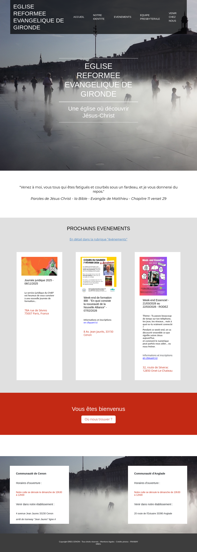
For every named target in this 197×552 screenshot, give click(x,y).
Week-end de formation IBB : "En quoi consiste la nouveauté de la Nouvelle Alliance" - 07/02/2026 (98, 304)
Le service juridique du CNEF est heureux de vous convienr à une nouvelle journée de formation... (39, 296)
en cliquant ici (91, 322)
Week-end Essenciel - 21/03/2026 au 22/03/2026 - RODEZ (156, 303)
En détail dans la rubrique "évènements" (98, 239)
